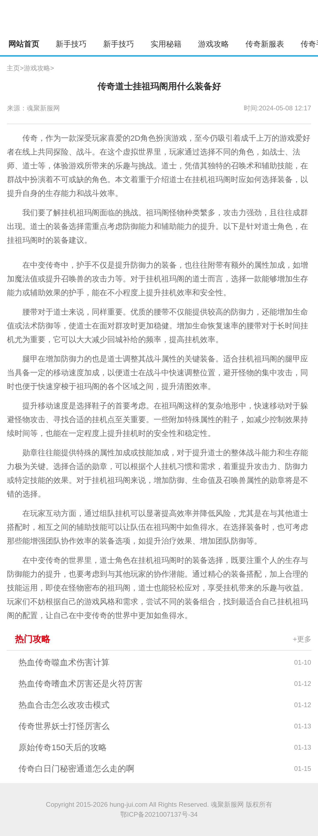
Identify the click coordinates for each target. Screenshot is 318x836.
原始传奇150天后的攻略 (62, 747)
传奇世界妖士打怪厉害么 (63, 726)
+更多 (302, 639)
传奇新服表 (264, 44)
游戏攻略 (213, 44)
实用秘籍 (166, 44)
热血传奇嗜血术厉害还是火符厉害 (80, 683)
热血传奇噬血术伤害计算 (63, 662)
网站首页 (23, 44)
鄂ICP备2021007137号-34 (158, 814)
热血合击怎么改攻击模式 (63, 704)
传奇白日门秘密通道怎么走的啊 (76, 768)
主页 (13, 68)
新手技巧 (71, 44)
